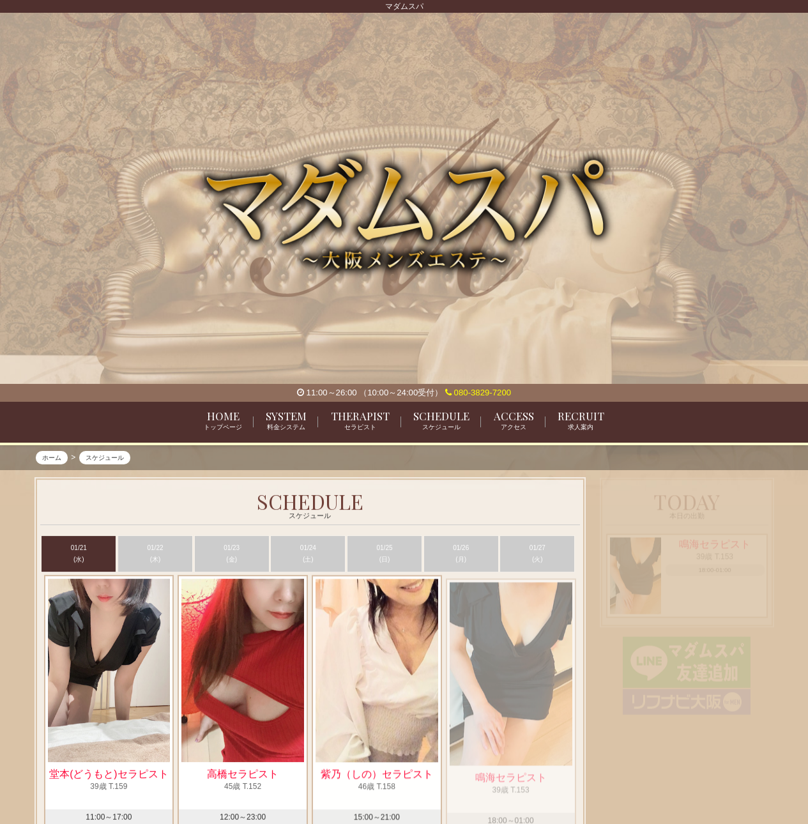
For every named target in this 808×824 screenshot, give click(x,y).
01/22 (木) (155, 554)
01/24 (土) (308, 554)
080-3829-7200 (478, 392)
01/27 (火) (537, 554)
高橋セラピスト (242, 775)
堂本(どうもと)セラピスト (108, 775)
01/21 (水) (79, 554)
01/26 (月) (461, 554)
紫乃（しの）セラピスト (377, 780)
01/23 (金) (232, 554)
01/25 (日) (385, 554)
